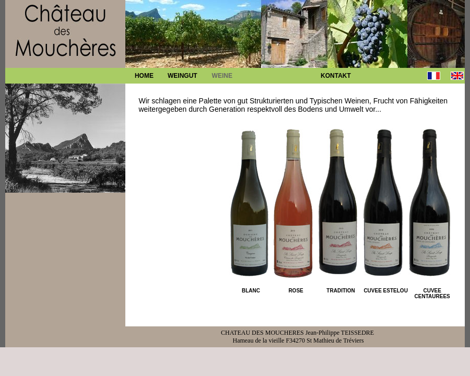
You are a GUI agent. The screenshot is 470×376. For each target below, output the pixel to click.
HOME (144, 75)
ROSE (295, 290)
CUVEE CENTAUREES (432, 293)
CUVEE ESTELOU (385, 290)
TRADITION (340, 290)
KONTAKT (336, 75)
